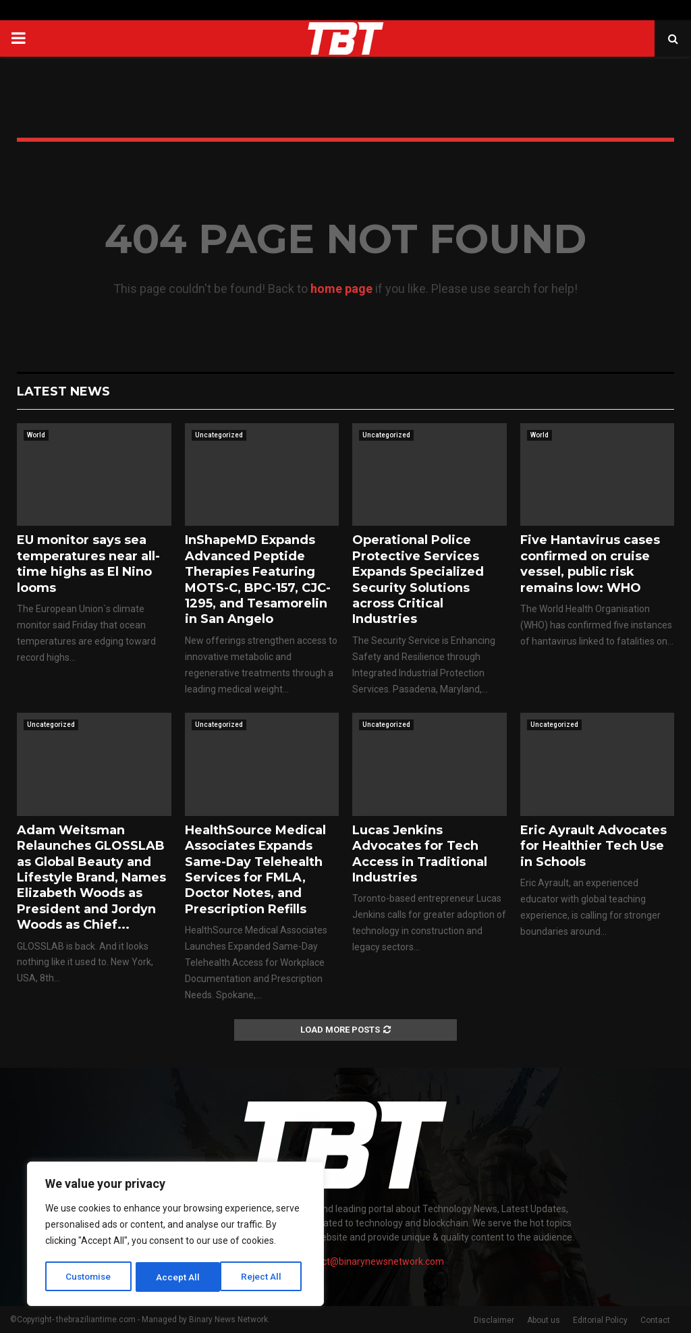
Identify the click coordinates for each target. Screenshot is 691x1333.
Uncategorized (219, 435)
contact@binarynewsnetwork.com (371, 1261)
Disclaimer (494, 1320)
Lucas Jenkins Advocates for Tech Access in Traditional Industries (419, 854)
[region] (175, 1235)
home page (341, 288)
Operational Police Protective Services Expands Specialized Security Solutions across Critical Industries (418, 579)
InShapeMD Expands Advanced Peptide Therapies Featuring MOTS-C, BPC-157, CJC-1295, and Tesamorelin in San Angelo (258, 579)
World (36, 435)
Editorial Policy (600, 1320)
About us (543, 1320)
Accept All (264, 1277)
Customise (89, 1277)
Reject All (177, 1277)
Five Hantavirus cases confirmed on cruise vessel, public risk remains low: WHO (590, 564)
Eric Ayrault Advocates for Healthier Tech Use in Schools (593, 846)
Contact (655, 1320)
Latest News (63, 391)
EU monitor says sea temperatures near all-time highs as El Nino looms (88, 564)
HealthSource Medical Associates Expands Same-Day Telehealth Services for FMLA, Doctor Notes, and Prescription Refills (255, 870)
